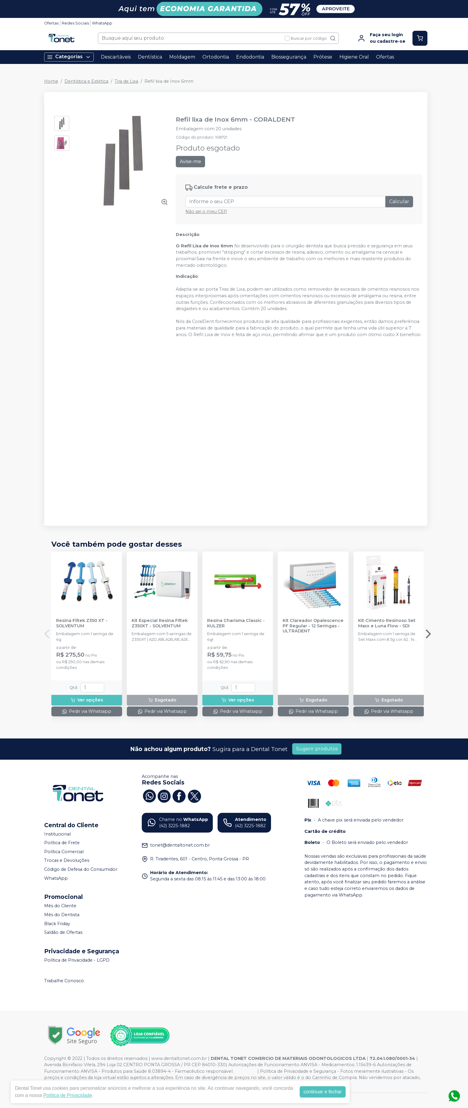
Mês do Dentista (61, 914)
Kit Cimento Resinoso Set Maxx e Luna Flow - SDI (386, 623)
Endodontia (250, 57)
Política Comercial (64, 851)
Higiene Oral (354, 57)
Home (51, 81)
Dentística (150, 57)
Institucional (57, 834)
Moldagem (182, 57)
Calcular (399, 201)
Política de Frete (62, 842)
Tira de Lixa (126, 81)
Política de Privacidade (67, 1095)
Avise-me (190, 161)
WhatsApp (102, 23)
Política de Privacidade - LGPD (77, 960)
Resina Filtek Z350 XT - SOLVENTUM (81, 623)
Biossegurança (288, 57)
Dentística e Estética (86, 81)
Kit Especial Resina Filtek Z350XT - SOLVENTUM (160, 623)
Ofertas (51, 23)
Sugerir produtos (317, 749)
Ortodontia (215, 57)
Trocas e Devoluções (66, 860)
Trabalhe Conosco (64, 981)
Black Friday (57, 923)
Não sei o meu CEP (206, 211)
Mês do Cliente (60, 906)
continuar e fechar (323, 1091)
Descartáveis (116, 57)
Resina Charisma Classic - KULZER (236, 623)
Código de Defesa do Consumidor (80, 869)
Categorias (69, 57)
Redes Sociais (75, 23)
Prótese (322, 57)
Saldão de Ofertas (63, 932)
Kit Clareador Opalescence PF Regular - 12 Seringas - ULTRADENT (313, 626)
